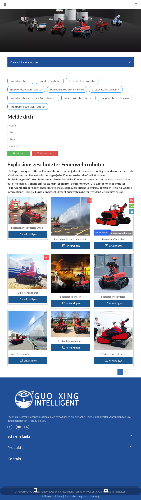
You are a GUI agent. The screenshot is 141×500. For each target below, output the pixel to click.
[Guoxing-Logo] (47, 399)
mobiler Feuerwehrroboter (26, 89)
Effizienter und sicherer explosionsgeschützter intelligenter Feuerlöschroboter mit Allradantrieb (113, 354)
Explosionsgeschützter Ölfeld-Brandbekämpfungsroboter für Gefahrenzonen (27, 227)
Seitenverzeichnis (52, 496)
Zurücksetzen (44, 153)
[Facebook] (9, 426)
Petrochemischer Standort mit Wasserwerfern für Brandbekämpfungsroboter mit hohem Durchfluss (70, 239)
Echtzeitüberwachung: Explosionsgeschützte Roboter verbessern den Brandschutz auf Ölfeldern (70, 341)
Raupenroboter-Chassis (78, 97)
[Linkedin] (18, 426)
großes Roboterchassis (106, 89)
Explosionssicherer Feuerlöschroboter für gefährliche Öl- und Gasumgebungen (70, 296)
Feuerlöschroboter (50, 80)
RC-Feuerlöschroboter (82, 80)
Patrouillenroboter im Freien (67, 89)
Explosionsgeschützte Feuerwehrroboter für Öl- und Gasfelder (113, 296)
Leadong (95, 496)
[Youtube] (26, 426)
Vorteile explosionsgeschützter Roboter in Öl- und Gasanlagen (28, 354)
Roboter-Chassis (20, 80)
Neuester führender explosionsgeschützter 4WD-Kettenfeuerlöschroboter (113, 239)
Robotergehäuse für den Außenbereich (33, 97)
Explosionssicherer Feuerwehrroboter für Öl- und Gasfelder (28, 292)
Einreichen (18, 153)
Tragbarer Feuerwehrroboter (27, 106)
